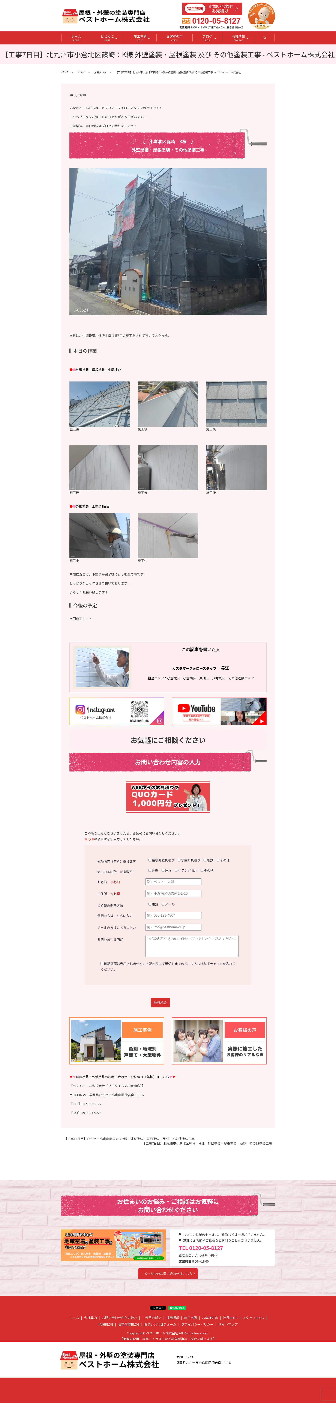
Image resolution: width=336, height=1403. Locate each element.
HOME (64, 72)
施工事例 (140, 38)
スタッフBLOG (253, 1317)
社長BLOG (230, 1317)
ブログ (207, 38)
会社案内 (90, 1317)
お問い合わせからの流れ (119, 1317)
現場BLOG (105, 1324)
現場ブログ (100, 72)
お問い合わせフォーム (160, 1324)
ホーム (76, 38)
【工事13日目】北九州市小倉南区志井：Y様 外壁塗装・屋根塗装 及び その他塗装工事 (129, 1139)
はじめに (107, 38)
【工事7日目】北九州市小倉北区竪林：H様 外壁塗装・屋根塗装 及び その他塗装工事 (207, 1143)
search (270, 39)
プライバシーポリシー (197, 1324)
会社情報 (238, 38)
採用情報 (172, 1317)
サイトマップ (228, 1324)
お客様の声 (174, 38)
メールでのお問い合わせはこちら (168, 1273)
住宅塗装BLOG (128, 1324)
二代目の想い (151, 1317)
